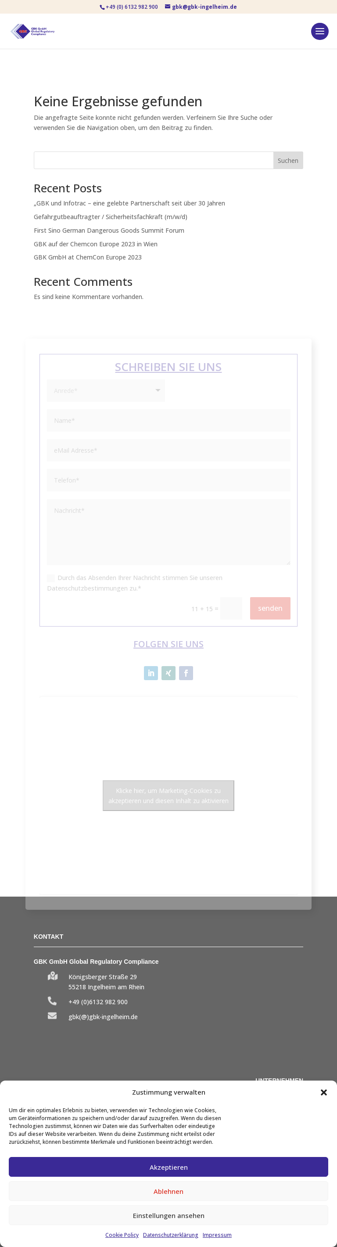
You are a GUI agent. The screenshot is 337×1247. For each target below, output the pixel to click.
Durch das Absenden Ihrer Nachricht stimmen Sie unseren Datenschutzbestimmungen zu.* (134, 582)
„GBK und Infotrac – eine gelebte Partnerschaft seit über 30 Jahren (129, 203)
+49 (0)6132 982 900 (98, 1002)
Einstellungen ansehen (168, 1215)
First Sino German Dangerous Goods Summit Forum (109, 230)
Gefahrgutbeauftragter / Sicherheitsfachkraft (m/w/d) (110, 217)
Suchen (288, 160)
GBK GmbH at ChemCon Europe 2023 (88, 257)
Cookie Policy (122, 1235)
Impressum (217, 1235)
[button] (323, 1092)
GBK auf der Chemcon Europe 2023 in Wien (96, 244)
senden (270, 608)
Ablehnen (168, 1191)
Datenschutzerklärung (170, 1235)
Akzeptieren (169, 1167)
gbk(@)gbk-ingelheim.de (103, 1017)
